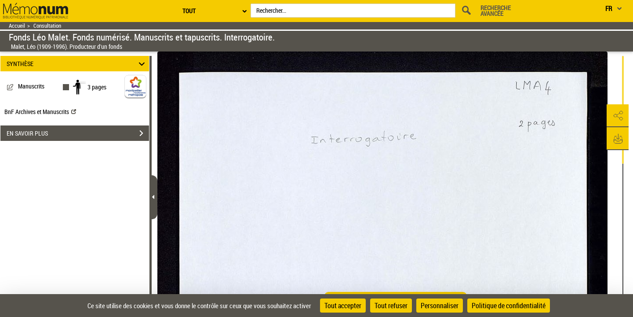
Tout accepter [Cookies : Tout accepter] (342, 305)
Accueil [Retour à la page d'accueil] (17, 25)
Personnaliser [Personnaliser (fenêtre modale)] (439, 305)
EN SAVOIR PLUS (78, 133)
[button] (618, 115)
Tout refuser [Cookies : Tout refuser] (391, 305)
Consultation (47, 25)
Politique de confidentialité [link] (509, 305)
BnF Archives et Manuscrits (40, 111)
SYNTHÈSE (77, 63)
